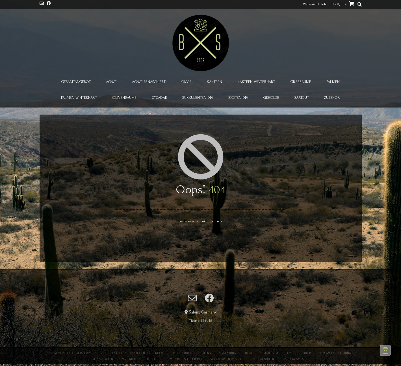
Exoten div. (238, 97)
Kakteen (214, 82)
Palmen (333, 82)
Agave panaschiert (149, 82)
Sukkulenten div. (197, 97)
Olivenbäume (124, 97)
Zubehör (332, 97)
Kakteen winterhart (256, 82)
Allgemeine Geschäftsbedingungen (75, 353)
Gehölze (271, 97)
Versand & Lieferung (335, 353)
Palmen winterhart (79, 97)
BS (202, 321)
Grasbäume (301, 82)
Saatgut (301, 97)
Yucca (186, 82)
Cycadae (159, 97)
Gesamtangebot (76, 82)
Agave (111, 82)
